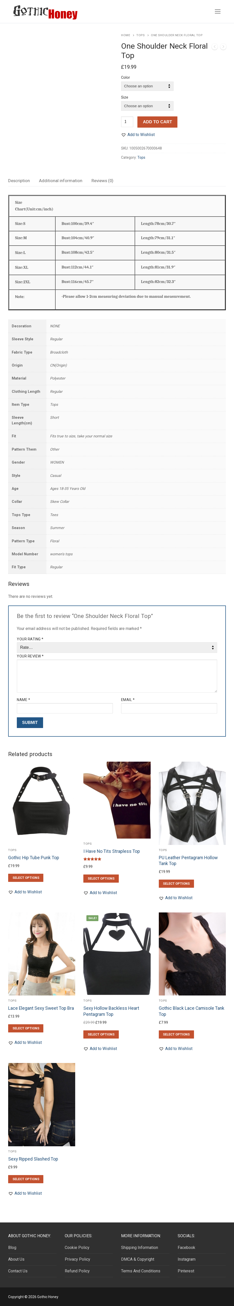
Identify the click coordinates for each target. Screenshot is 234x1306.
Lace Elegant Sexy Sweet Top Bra (41, 1008)
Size (124, 97)
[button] (138, 134)
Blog (12, 1247)
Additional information (60, 180)
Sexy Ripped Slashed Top (33, 1159)
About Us (16, 1259)
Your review (30, 656)
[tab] (19, 180)
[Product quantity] (127, 121)
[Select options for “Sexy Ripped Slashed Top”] (25, 1179)
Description (19, 180)
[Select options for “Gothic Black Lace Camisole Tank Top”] (176, 1034)
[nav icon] (218, 11)
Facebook (186, 1247)
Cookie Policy (77, 1247)
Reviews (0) (102, 180)
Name (23, 700)
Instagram (187, 1259)
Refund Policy (77, 1271)
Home (125, 35)
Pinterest (186, 1271)
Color (125, 77)
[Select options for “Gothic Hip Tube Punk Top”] (25, 878)
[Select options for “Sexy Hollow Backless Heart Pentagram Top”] (101, 1034)
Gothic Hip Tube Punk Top (33, 857)
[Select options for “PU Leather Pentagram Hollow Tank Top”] (176, 884)
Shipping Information (139, 1247)
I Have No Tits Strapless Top (111, 851)
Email (128, 700)
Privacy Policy (77, 1259)
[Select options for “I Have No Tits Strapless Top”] (101, 878)
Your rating (30, 639)
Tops (140, 35)
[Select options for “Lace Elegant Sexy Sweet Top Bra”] (25, 1028)
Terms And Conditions (140, 1271)
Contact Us (18, 1271)
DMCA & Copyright (137, 1259)
